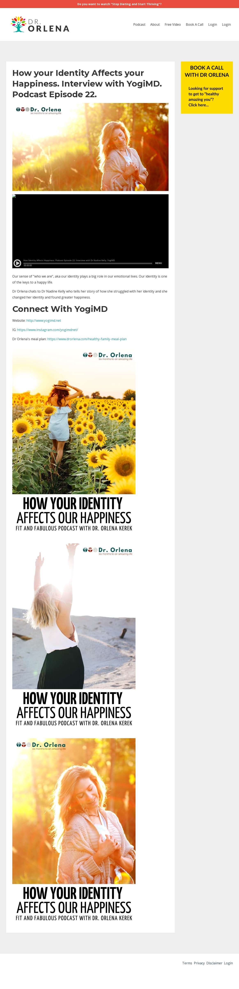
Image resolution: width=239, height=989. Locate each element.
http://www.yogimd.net (43, 320)
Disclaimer (211, 964)
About (155, 24)
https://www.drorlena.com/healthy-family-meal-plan (87, 339)
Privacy (192, 964)
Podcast (139, 24)
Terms (177, 964)
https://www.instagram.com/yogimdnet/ (48, 329)
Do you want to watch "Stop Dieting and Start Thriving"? (119, 4)
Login (212, 24)
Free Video (173, 24)
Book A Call (194, 24)
